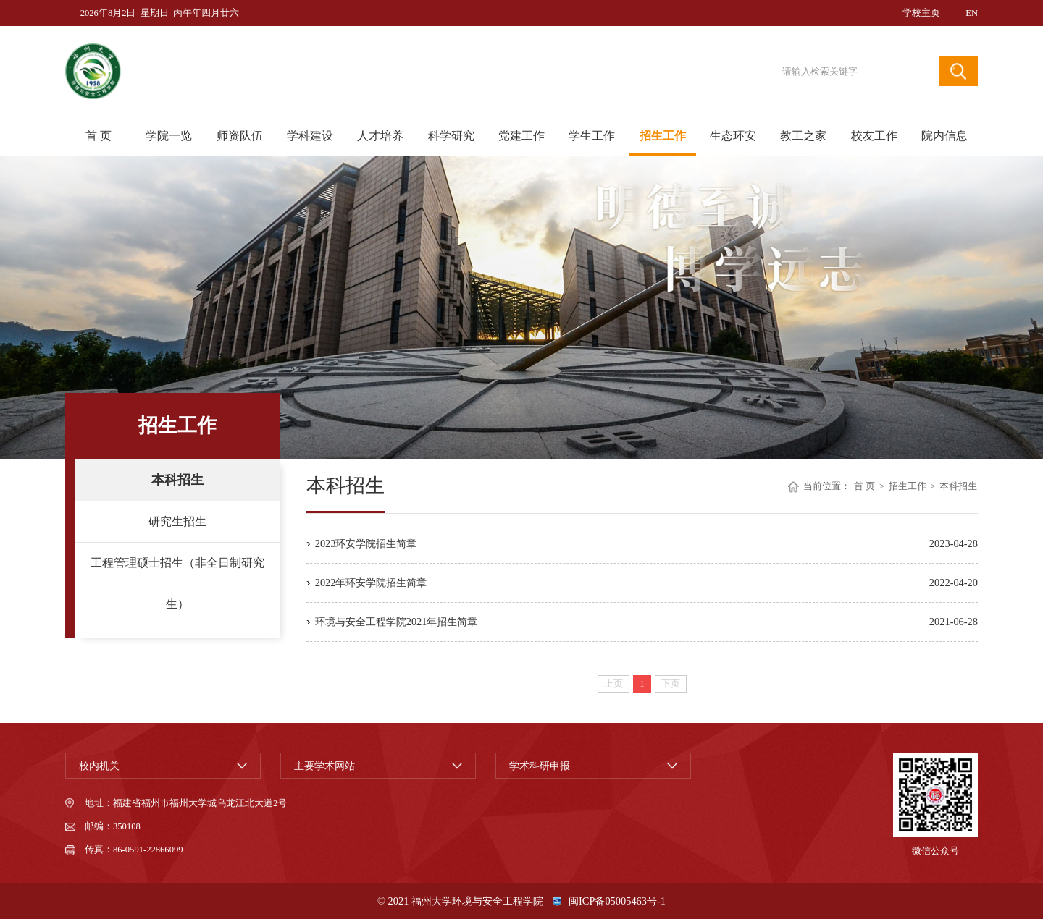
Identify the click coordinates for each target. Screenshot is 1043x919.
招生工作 (663, 136)
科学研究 (451, 136)
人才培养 (380, 136)
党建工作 (521, 136)
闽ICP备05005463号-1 (617, 901)
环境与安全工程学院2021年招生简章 (396, 621)
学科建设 (310, 136)
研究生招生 (177, 521)
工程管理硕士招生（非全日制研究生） (177, 583)
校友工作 (874, 136)
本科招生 (177, 480)
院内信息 (944, 136)
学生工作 (592, 136)
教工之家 (803, 136)
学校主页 (921, 13)
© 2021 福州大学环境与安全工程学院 (460, 901)
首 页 (98, 136)
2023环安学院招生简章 (366, 543)
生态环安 (733, 136)
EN (971, 13)
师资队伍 (240, 136)
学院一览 (169, 136)
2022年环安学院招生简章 (371, 582)
